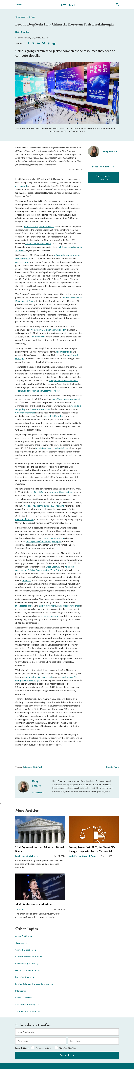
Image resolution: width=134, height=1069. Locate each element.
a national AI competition (60, 492)
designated (58, 255)
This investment (38, 336)
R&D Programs (56, 505)
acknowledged (73, 399)
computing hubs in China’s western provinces (39, 390)
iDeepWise (39, 492)
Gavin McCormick (90, 856)
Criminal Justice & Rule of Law (30, 957)
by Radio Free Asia (45, 226)
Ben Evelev (20, 856)
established (41, 448)
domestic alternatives (40, 409)
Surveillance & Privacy (27, 1004)
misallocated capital (24, 605)
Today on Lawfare (43, 1048)
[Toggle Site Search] (117, 4)
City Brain (26, 580)
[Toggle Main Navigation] (31, 5)
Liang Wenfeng (59, 399)
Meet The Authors (102, 166)
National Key (30, 505)
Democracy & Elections (27, 970)
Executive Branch (24, 977)
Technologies (42, 505)
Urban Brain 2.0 (53, 566)
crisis (77, 605)
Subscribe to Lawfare (103, 178)
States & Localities (25, 998)
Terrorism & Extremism (27, 1011)
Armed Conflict (23, 936)
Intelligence (22, 991)
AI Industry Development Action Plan (48, 329)
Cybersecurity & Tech (25, 17)
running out (28, 677)
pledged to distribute (59, 380)
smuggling (20, 409)
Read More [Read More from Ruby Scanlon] (37, 792)
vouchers (73, 380)
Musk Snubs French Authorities (33, 904)
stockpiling (75, 406)
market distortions (47, 605)
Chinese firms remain (25, 412)
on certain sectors (49, 616)
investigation (30, 226)
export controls (63, 351)
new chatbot (21, 186)
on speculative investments (38, 243)
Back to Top (111, 767)
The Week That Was (67, 1048)
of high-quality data (43, 677)
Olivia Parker (32, 856)
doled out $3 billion (24, 519)
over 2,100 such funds (57, 448)
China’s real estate (66, 605)
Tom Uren (20, 909)
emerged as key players (53, 538)
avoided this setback (55, 416)
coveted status (22, 262)
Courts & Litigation (25, 950)
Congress (21, 943)
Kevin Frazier (75, 856)
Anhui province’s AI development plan (43, 541)
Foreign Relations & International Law (34, 984)
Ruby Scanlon (22, 31)
